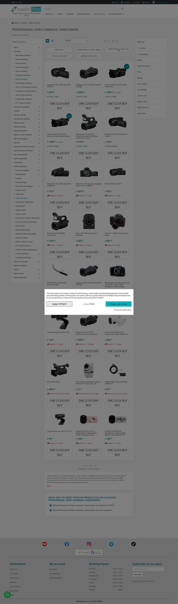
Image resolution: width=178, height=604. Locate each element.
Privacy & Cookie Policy (123, 310)
